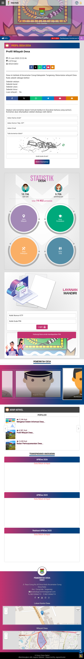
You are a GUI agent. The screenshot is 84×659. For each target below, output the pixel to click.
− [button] (6, 612)
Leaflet (64, 623)
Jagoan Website (38, 657)
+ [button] (6, 609)
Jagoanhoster (60, 657)
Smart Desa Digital (42, 655)
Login (42, 327)
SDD (79, 623)
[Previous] (5, 428)
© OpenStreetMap (72, 623)
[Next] (78, 428)
